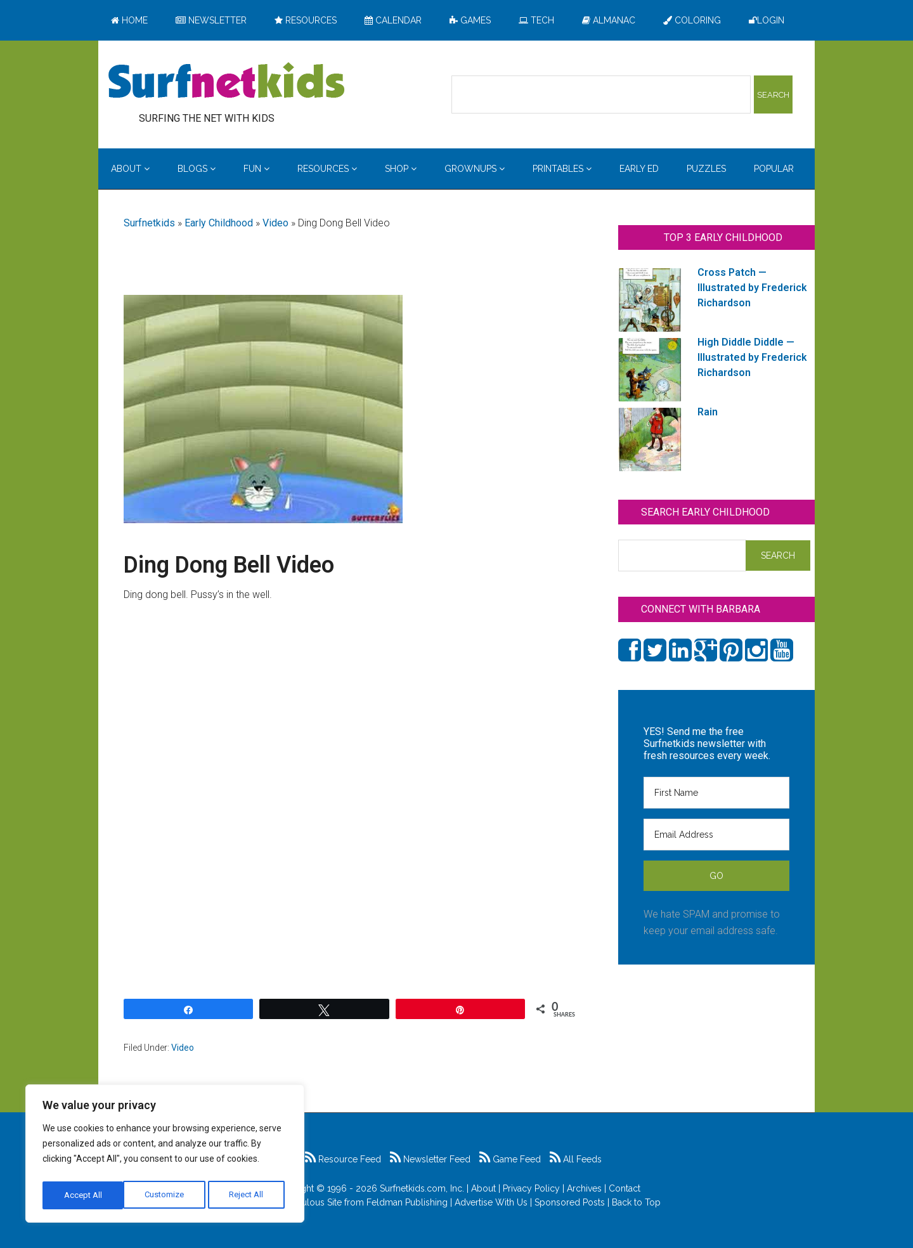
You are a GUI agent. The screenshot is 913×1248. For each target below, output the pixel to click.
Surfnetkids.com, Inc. (422, 1188)
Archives (584, 1188)
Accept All (248, 1195)
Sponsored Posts (569, 1202)
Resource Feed (343, 1159)
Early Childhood (219, 223)
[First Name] (716, 793)
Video (275, 223)
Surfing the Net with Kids (226, 81)
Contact (624, 1188)
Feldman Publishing (407, 1202)
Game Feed (510, 1159)
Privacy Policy (531, 1188)
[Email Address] (716, 834)
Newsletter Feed (430, 1159)
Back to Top (636, 1202)
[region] (164, 1156)
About (483, 1188)
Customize (83, 1195)
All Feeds (576, 1159)
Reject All (166, 1195)
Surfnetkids (149, 223)
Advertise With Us (491, 1202)
